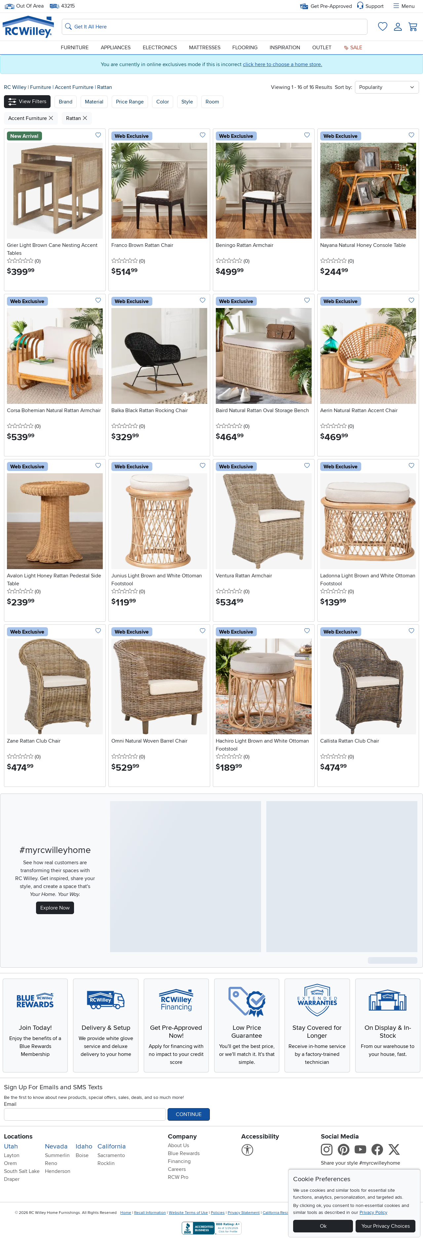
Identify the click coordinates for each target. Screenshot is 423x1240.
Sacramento (111, 1155)
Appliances (116, 47)
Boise (82, 1155)
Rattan (104, 87)
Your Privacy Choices (386, 1226)
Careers (177, 1169)
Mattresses (204, 47)
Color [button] (162, 101)
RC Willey (15, 87)
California (111, 1146)
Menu (403, 6)
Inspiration (285, 47)
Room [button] (212, 101)
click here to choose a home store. (282, 64)
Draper (11, 1179)
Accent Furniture (75, 87)
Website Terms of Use (188, 1212)
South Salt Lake (22, 1171)
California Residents (280, 1212)
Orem (10, 1163)
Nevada (56, 1146)
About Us (178, 1145)
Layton (11, 1155)
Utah (11, 1146)
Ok (323, 1226)
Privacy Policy (373, 1212)
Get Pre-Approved (326, 6)
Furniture (75, 47)
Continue (189, 1114)
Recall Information (150, 1212)
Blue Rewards (184, 1153)
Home (125, 1212)
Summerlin (57, 1155)
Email (10, 1104)
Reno (51, 1163)
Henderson (57, 1171)
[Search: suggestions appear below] (214, 26)
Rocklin (106, 1163)
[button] (27, 101)
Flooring (244, 47)
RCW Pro (178, 1177)
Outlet (321, 47)
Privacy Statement (244, 1212)
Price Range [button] (130, 101)
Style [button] (187, 101)
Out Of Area (24, 6)
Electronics (160, 47)
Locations (18, 1137)
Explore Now (55, 908)
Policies (218, 1212)
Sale (353, 47)
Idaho (84, 1146)
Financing (179, 1161)
